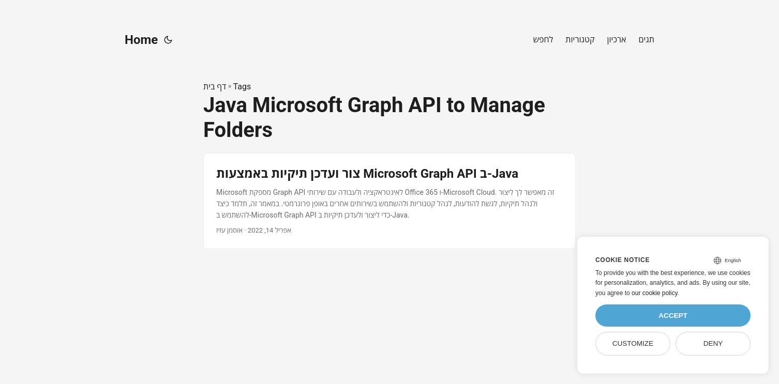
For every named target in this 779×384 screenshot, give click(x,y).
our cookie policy (655, 293)
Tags (242, 86)
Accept (672, 315)
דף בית (214, 86)
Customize (632, 343)
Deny (713, 343)
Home (141, 40)
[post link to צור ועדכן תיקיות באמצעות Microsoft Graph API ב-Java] (389, 200)
